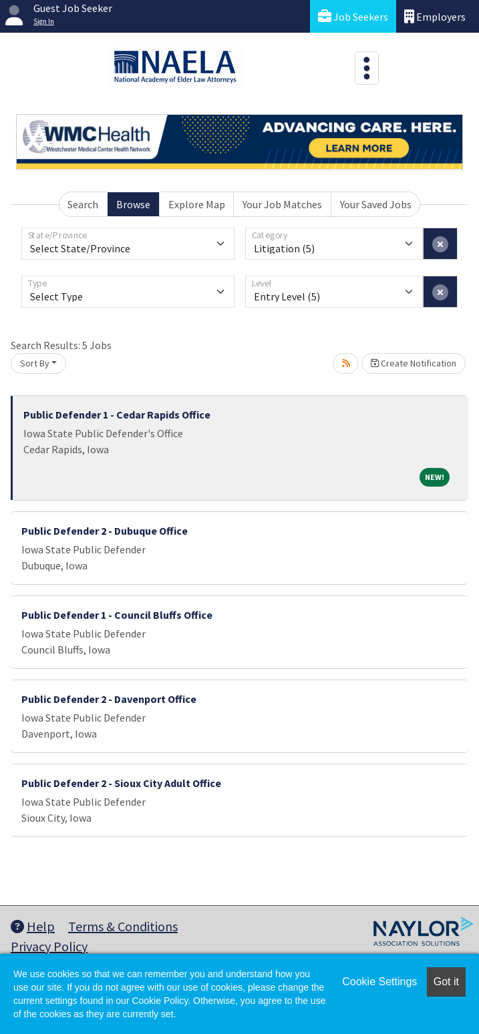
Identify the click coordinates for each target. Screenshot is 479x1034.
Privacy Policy (49, 946)
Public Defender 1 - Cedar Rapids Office (116, 414)
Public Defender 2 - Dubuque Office (104, 530)
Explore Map (196, 204)
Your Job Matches (282, 204)
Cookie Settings (379, 981)
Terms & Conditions (123, 926)
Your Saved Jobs (376, 204)
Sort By (34, 363)
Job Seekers (353, 16)
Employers (435, 16)
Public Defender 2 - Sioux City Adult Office (121, 783)
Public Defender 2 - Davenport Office (108, 699)
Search (82, 204)
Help (33, 926)
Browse (133, 204)
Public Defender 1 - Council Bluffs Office (116, 614)
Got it (446, 981)
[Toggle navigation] (367, 68)
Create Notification (413, 363)
